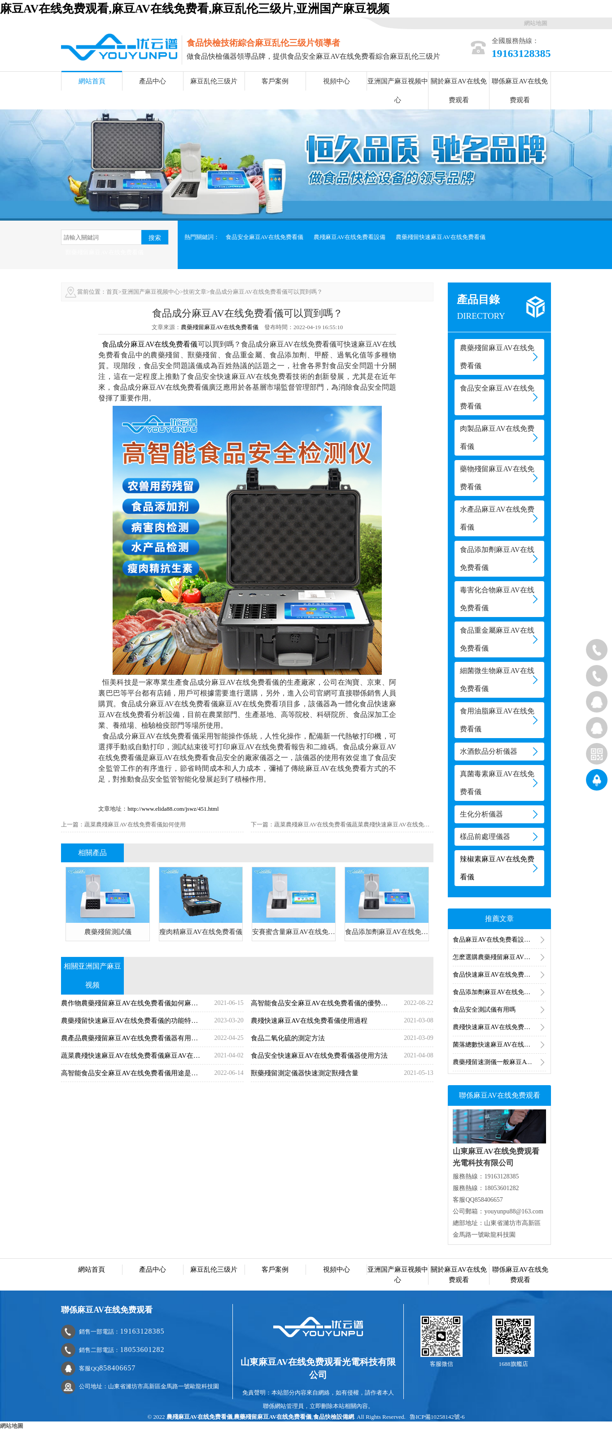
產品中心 (152, 81)
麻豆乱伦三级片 (213, 81)
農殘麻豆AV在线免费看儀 (199, 1416)
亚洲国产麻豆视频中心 (397, 91)
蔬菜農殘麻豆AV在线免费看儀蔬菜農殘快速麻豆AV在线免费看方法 (360, 824)
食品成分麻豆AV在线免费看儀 (149, 344)
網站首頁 (92, 81)
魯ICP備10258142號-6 (437, 1416)
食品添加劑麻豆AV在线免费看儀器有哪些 (499, 992)
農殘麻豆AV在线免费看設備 (349, 237)
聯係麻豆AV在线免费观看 (520, 91)
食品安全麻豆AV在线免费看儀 (264, 237)
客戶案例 (275, 81)
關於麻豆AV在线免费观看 (459, 91)
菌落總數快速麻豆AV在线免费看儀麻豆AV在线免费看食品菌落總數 (499, 1044)
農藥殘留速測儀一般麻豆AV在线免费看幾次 (499, 1062)
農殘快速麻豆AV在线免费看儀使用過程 (499, 1027)
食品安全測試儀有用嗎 (484, 1009)
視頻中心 (336, 81)
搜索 (155, 237)
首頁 (112, 291)
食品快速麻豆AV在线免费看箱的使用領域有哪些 (499, 974)
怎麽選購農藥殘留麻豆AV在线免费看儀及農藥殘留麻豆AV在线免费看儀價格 (499, 957)
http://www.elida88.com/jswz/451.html (173, 808)
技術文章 (194, 291)
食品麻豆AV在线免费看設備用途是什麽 (499, 939)
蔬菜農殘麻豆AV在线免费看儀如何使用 (134, 824)
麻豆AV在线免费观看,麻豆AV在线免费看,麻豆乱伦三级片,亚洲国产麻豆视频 (194, 8)
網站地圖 (535, 23)
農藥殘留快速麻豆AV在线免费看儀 (440, 237)
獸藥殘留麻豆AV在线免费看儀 (104, 252)
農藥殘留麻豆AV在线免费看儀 (219, 327)
